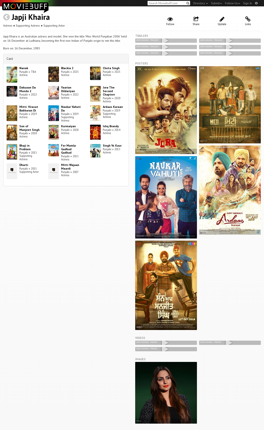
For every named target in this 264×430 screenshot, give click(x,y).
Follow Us (232, 3)
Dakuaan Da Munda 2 (27, 89)
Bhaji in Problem (25, 147)
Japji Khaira (31, 17)
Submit (216, 3)
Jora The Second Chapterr (109, 91)
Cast (10, 58)
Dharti (23, 165)
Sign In (247, 3)
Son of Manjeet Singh (29, 128)
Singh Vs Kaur (112, 145)
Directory (200, 3)
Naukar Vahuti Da (71, 108)
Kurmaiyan (68, 126)
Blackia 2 (67, 68)
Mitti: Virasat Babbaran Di (28, 108)
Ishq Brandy (111, 126)
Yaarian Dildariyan (68, 89)
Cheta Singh (111, 68)
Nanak (23, 68)
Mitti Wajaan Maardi (70, 166)
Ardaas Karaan (113, 107)
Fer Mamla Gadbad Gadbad (68, 149)
